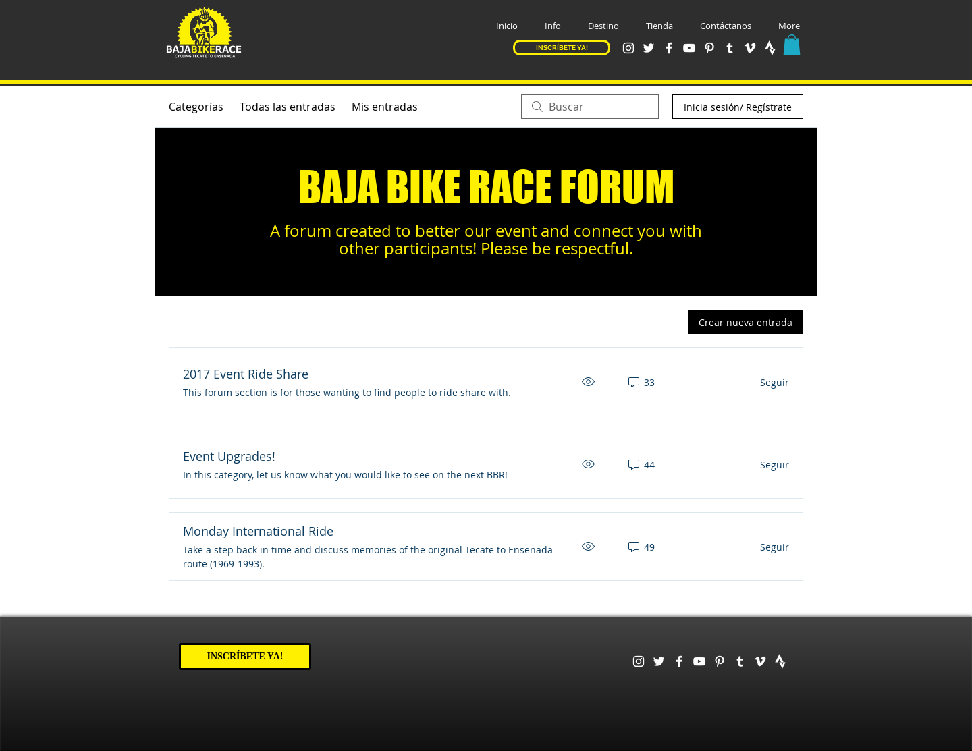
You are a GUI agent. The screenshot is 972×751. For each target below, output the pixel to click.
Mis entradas (385, 106)
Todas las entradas (287, 106)
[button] (552, 26)
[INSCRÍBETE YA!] (561, 47)
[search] (590, 106)
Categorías (196, 106)
